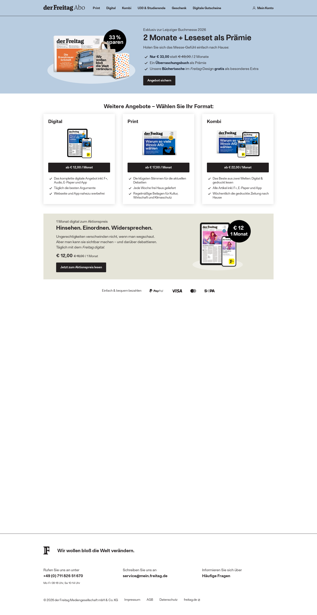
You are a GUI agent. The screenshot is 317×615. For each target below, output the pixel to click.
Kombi (126, 8)
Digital (111, 8)
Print (96, 8)
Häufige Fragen (216, 575)
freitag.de (192, 599)
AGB (150, 599)
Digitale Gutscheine (207, 8)
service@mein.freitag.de (145, 575)
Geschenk (179, 8)
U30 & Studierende (151, 8)
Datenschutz (168, 599)
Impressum (132, 599)
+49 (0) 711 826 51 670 (63, 575)
